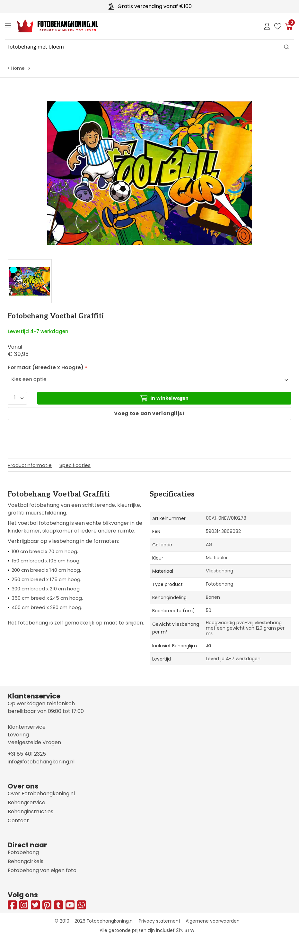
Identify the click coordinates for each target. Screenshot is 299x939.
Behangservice (26, 802)
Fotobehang (23, 852)
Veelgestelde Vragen (34, 742)
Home (18, 68)
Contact (18, 820)
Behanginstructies (30, 811)
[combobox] (149, 47)
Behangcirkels (25, 861)
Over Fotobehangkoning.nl (41, 793)
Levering (18, 734)
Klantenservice (27, 727)
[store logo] (52, 26)
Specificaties (75, 465)
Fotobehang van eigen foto (42, 870)
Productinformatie (30, 465)
